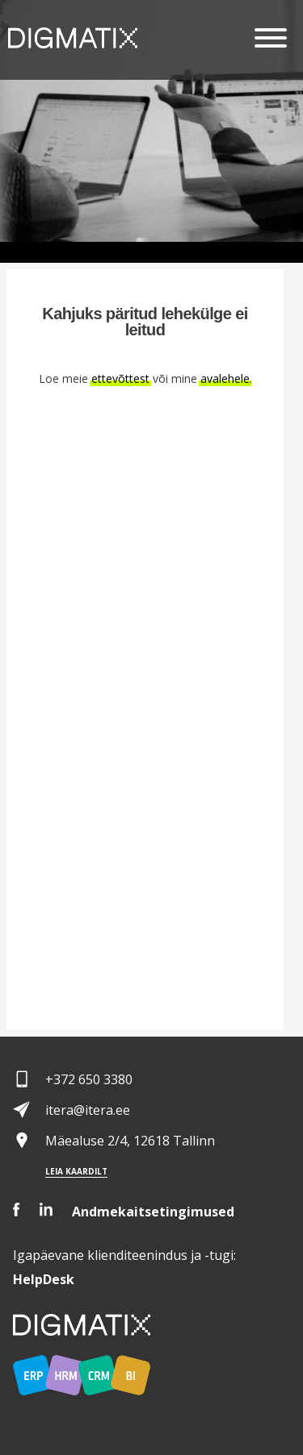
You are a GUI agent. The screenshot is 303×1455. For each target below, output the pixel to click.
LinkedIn (46, 1209)
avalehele (225, 378)
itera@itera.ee (87, 1110)
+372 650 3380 (89, 1079)
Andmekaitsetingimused (153, 1211)
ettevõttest (120, 378)
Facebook (16, 1209)
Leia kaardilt (76, 1171)
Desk (43, 1279)
